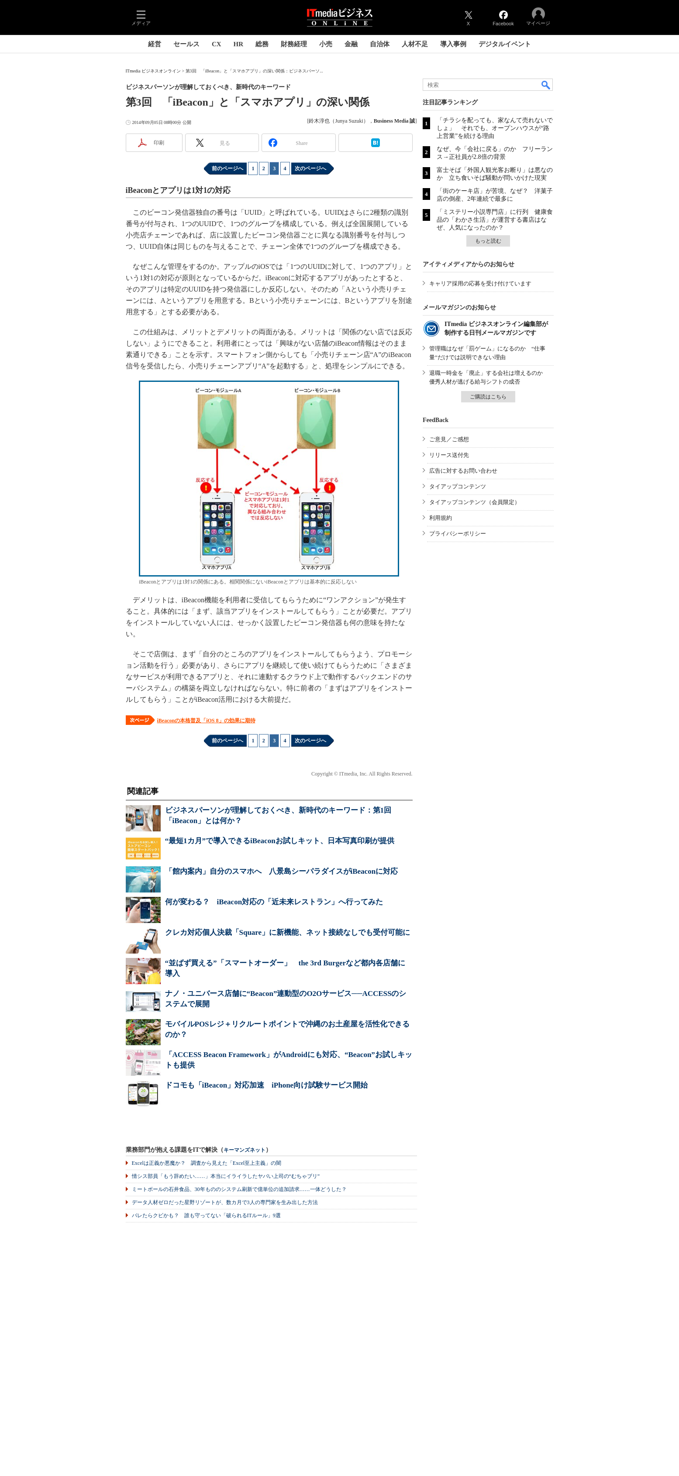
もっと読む (488, 241)
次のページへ (310, 168)
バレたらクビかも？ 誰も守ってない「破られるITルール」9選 (206, 1215)
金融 (351, 44)
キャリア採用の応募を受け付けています (480, 283)
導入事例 (453, 44)
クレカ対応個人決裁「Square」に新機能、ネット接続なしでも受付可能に (287, 932)
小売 (325, 44)
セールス (186, 44)
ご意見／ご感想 (449, 439)
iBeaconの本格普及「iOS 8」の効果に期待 (206, 720)
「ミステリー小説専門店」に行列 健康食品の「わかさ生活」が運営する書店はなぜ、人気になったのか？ (495, 220)
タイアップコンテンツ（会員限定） (474, 502)
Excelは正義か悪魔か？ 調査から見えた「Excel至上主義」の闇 (207, 1163)
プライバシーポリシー (457, 533)
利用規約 (440, 518)
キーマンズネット (244, 1150)
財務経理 (294, 44)
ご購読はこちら (488, 397)
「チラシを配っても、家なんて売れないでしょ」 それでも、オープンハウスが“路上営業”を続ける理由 (495, 128)
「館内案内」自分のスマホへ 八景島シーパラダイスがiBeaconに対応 (281, 871)
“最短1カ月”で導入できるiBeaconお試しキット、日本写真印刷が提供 (279, 841)
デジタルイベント (505, 44)
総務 (262, 44)
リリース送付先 (449, 455)
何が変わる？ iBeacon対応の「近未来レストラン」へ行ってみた (274, 902)
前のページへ (227, 168)
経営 (154, 44)
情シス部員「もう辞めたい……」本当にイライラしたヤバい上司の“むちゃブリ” (226, 1176)
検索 (546, 85)
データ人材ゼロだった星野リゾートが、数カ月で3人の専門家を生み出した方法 (225, 1202)
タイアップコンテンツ (457, 486)
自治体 (379, 44)
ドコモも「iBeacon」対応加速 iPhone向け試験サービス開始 (266, 1085)
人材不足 (415, 44)
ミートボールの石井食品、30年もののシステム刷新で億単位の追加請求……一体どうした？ (239, 1189)
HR (239, 44)
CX (216, 44)
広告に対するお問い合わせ (463, 470)
